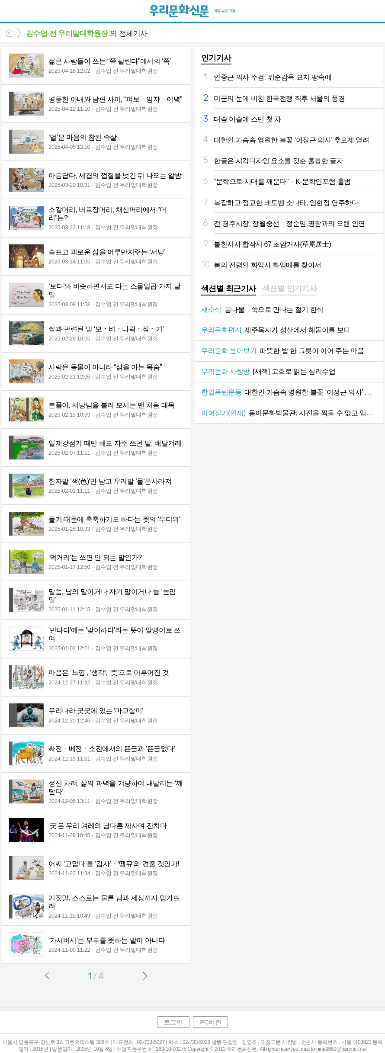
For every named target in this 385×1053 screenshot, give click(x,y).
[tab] (228, 289)
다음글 (144, 975)
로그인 (173, 1022)
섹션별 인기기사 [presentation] (289, 288)
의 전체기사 (87, 33)
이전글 (47, 975)
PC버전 (210, 1022)
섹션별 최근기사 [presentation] (228, 288)
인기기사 (216, 58)
